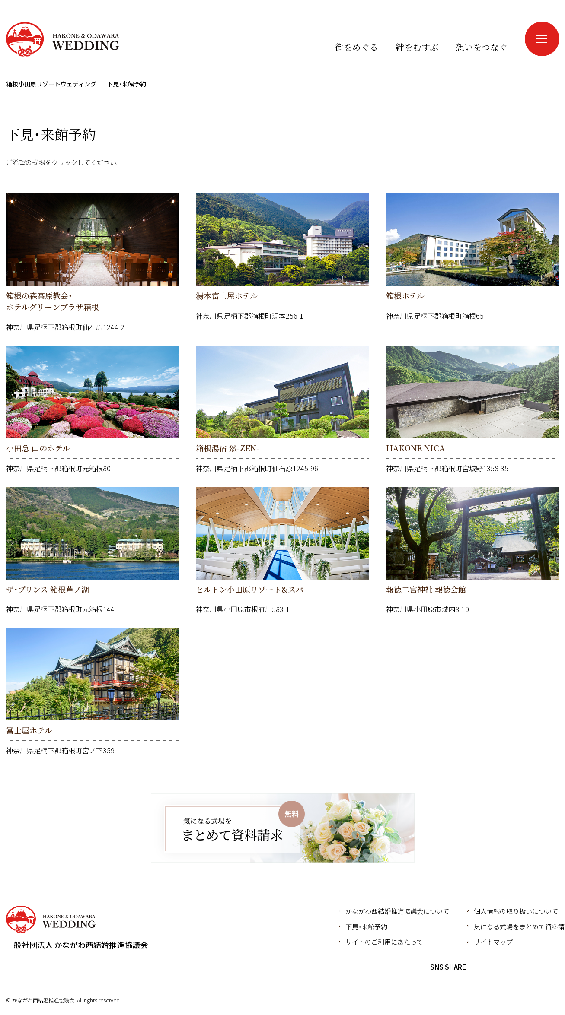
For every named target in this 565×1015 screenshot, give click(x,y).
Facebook (477, 967)
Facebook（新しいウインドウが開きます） (487, 30)
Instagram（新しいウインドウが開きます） (503, 30)
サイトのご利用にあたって (384, 941)
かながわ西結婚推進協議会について (397, 911)
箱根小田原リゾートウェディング (62, 39)
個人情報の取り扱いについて (516, 911)
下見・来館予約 (366, 926)
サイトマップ (493, 941)
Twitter (493, 967)
